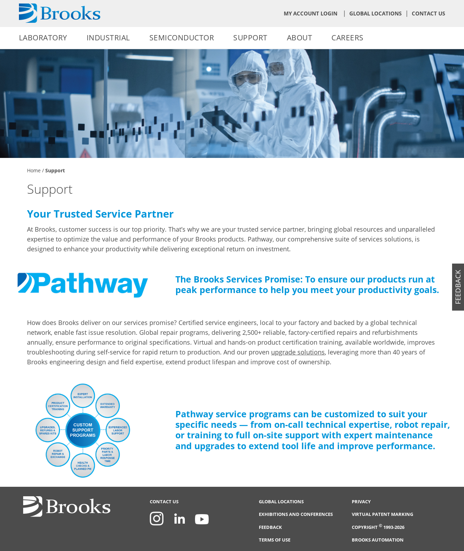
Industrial (108, 37)
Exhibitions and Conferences (296, 514)
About (299, 37)
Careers (347, 37)
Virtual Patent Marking (382, 514)
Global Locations (375, 13)
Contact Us (428, 13)
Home (34, 170)
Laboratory (43, 37)
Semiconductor (181, 37)
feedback (458, 287)
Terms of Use (274, 540)
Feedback (270, 527)
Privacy (361, 502)
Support (250, 37)
